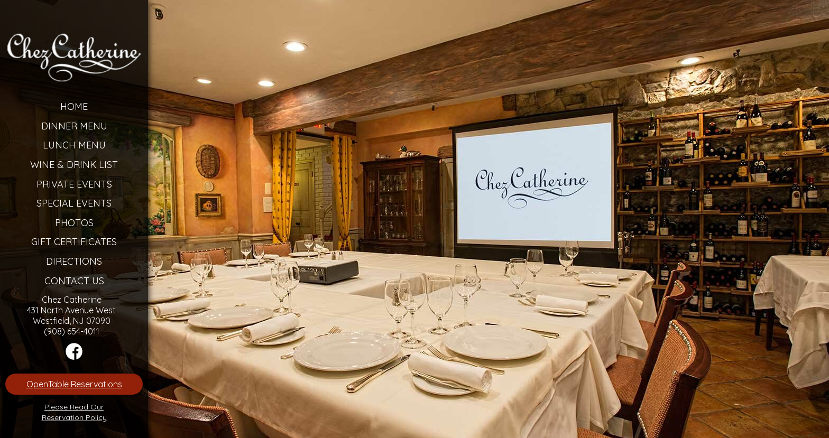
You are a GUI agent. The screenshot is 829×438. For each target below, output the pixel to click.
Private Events (74, 184)
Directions (74, 261)
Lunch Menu (74, 145)
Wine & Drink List (74, 165)
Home (74, 106)
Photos (74, 223)
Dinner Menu (74, 126)
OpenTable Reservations (74, 384)
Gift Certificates (74, 242)
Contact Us (74, 281)
